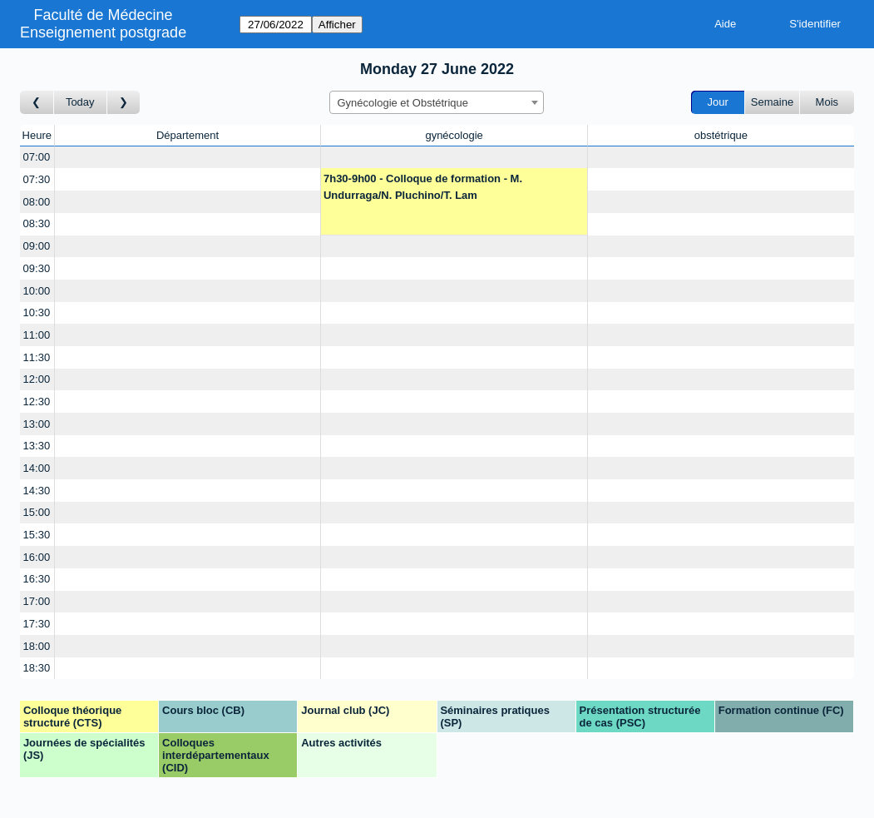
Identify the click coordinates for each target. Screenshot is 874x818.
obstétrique (721, 135)
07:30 (37, 179)
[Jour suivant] (124, 103)
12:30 (37, 401)
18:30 (37, 668)
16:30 (37, 579)
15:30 (37, 534)
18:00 (37, 646)
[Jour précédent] (37, 103)
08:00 (37, 202)
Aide (725, 23)
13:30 (37, 445)
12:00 (37, 379)
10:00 (37, 291)
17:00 (37, 601)
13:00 (37, 424)
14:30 (37, 490)
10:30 (37, 312)
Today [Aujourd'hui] (80, 102)
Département (187, 135)
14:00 (37, 468)
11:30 (37, 357)
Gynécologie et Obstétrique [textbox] (402, 103)
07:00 (37, 157)
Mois (827, 102)
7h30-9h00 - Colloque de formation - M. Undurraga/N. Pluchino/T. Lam (422, 186)
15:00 (37, 512)
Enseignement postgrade (103, 32)
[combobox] (436, 102)
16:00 (37, 557)
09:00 (37, 246)
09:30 (37, 268)
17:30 (37, 623)
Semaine (772, 102)
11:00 (37, 335)
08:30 (37, 223)
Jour (718, 102)
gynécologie (453, 135)
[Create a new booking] (188, 157)
